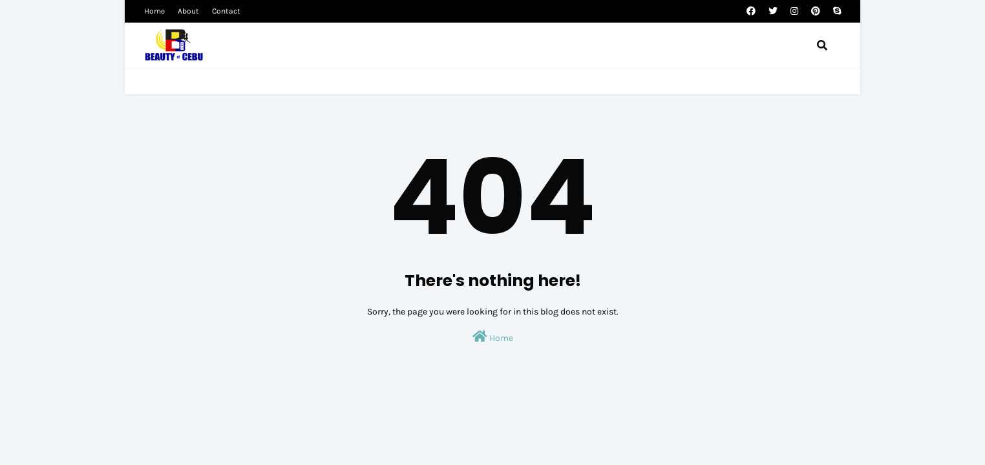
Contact (226, 11)
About (188, 11)
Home (154, 11)
